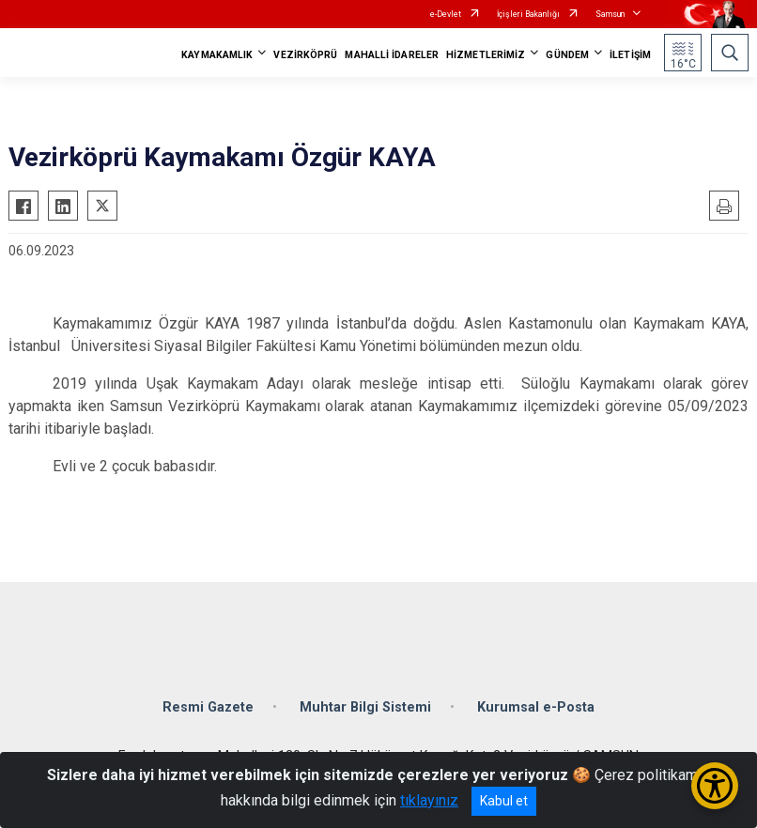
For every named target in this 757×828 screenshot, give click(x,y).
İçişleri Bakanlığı (528, 14)
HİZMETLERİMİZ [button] (485, 55)
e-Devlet (445, 14)
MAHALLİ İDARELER (392, 55)
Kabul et (504, 800)
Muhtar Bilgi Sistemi (365, 707)
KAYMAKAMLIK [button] (217, 55)
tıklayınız (429, 800)
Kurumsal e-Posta (536, 707)
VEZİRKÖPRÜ (305, 55)
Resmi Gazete (208, 707)
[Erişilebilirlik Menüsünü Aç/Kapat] (714, 785)
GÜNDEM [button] (567, 55)
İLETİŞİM (630, 55)
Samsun (610, 14)
